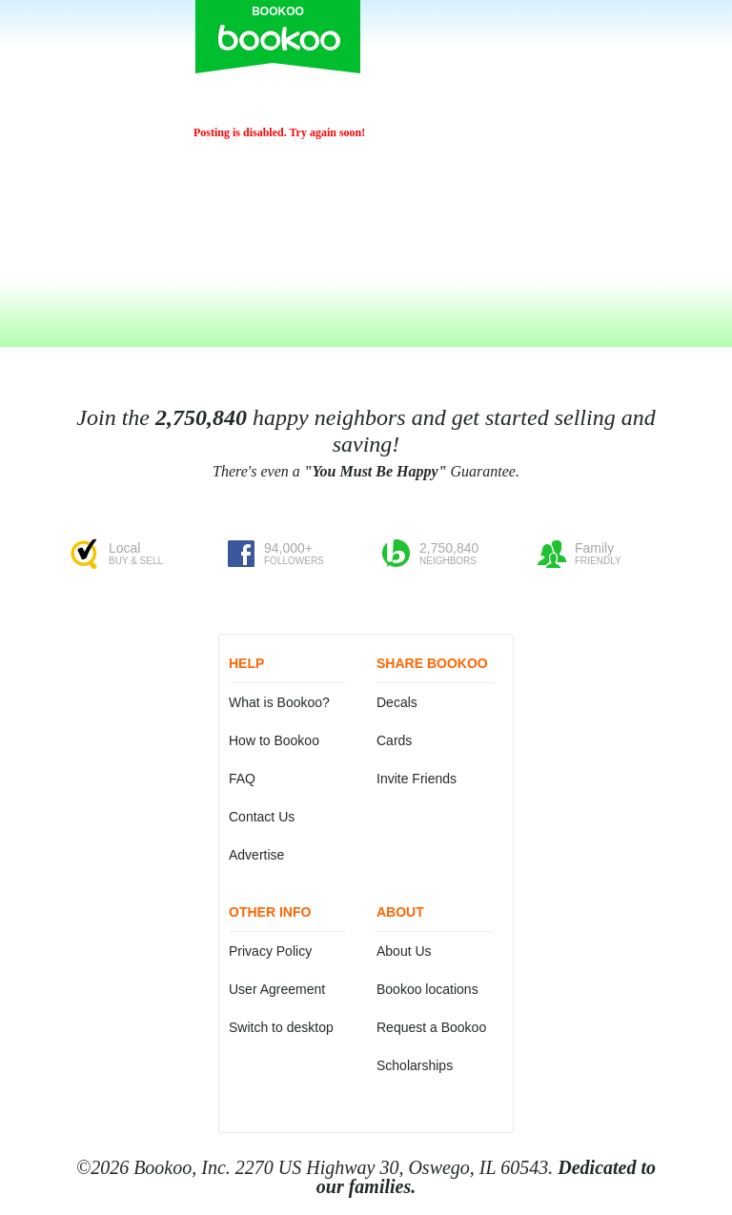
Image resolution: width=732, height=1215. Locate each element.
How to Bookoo (274, 740)
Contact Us (262, 816)
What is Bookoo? (279, 702)
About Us (404, 951)
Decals (396, 702)
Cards (394, 740)
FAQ (242, 778)
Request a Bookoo (431, 1027)
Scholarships (414, 1065)
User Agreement (277, 989)
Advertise (256, 854)
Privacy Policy (270, 951)
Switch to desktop (281, 1027)
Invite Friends (416, 778)
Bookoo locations (427, 989)
